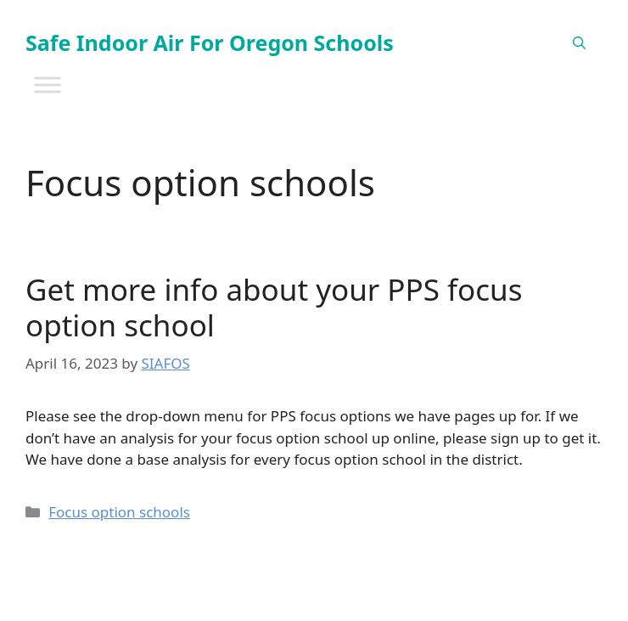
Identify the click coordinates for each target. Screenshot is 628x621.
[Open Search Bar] (579, 42)
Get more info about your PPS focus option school (273, 307)
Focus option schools (119, 512)
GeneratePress (478, 594)
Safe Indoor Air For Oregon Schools (209, 42)
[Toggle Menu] (47, 84)
